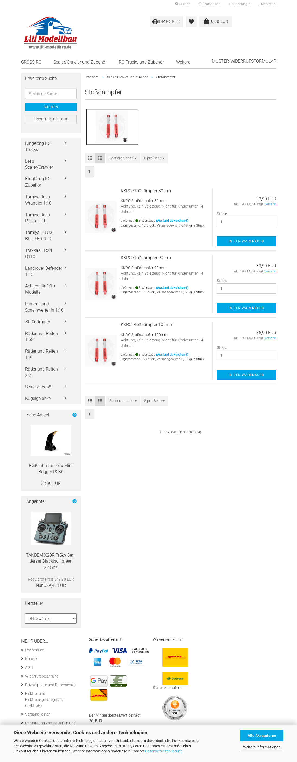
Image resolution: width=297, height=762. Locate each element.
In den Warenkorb (246, 241)
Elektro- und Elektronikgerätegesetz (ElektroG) (44, 699)
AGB (29, 667)
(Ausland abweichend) (172, 220)
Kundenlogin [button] (239, 4)
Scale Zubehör (39, 387)
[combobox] (123, 158)
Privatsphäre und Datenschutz (50, 685)
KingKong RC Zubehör (37, 182)
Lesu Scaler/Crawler (39, 164)
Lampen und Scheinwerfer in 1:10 (44, 307)
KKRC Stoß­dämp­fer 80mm (146, 190)
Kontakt (32, 659)
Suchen (51, 107)
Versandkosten (38, 714)
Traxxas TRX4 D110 (38, 253)
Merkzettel (267, 4)
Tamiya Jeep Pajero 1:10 (37, 218)
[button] (209, 4)
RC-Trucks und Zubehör (141, 62)
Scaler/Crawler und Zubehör (80, 62)
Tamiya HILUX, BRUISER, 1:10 (39, 235)
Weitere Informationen (261, 747)
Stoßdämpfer (37, 321)
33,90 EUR (51, 483)
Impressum (34, 650)
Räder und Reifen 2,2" (41, 372)
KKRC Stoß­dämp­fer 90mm (146, 257)
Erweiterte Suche (51, 119)
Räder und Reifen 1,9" (41, 354)
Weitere (183, 62)
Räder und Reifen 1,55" (41, 336)
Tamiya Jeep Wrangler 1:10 (38, 200)
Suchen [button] (182, 4)
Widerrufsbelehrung (42, 676)
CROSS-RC (31, 62)
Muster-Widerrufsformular (244, 61)
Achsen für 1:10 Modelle (40, 289)
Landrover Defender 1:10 (43, 271)
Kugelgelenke (38, 398)
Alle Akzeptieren (262, 735)
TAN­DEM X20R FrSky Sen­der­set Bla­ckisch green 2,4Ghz (51, 561)
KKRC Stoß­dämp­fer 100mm (147, 324)
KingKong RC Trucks (37, 146)
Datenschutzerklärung (164, 751)
